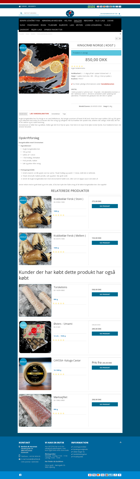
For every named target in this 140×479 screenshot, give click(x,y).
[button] (116, 38)
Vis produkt (105, 206)
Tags (64, 114)
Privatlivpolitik (78, 457)
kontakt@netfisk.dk (33, 459)
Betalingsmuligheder (80, 449)
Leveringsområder (79, 447)
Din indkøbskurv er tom (110, 13)
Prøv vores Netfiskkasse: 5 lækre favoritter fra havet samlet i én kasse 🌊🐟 (70, 1)
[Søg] (29, 13)
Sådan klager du (79, 452)
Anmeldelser (56, 114)
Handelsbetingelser (80, 454)
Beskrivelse (23, 114)
